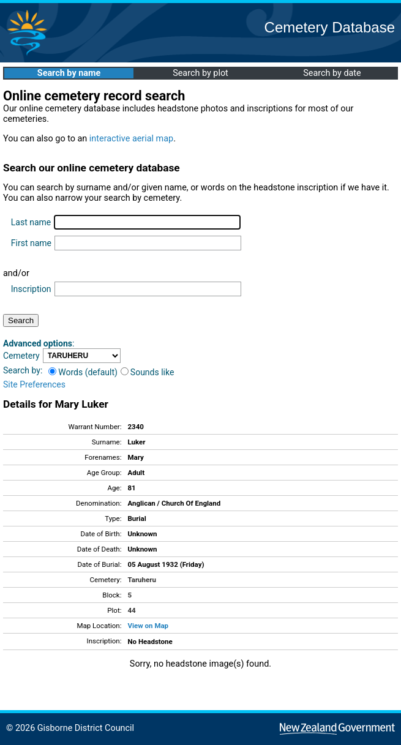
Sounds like (147, 372)
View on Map (147, 625)
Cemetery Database (329, 27)
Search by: (22, 370)
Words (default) (83, 372)
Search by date (332, 73)
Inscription (31, 289)
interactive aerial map (131, 138)
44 (131, 610)
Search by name (68, 73)
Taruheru (141, 579)
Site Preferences (34, 384)
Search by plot (200, 73)
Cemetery (21, 356)
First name (31, 243)
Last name (31, 222)
